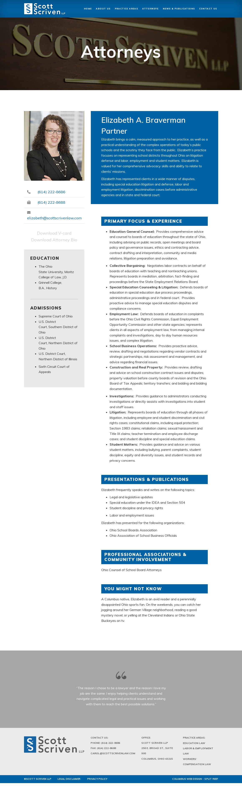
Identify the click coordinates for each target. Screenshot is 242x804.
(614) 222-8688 (51, 202)
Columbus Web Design (187, 779)
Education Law (194, 744)
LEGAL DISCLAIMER (69, 779)
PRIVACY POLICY (97, 779)
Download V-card (54, 233)
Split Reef (211, 779)
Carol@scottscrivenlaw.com (113, 754)
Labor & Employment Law (198, 752)
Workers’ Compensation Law (197, 762)
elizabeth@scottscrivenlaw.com (54, 218)
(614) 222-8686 (51, 191)
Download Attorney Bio (54, 239)
